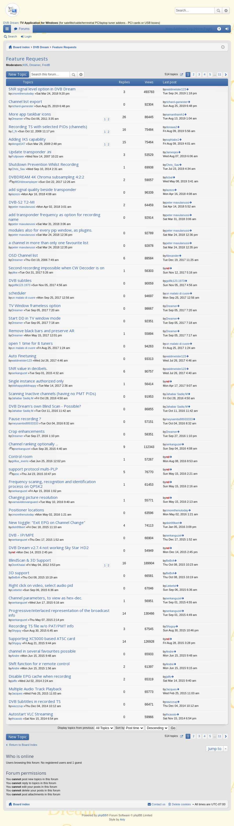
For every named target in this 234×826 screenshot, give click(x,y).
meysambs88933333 (25, 423)
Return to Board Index (23, 744)
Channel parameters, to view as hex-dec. (45, 597)
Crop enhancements (27, 431)
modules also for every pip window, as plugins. (50, 230)
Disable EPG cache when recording (40, 676)
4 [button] (204, 74)
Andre (15, 655)
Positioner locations (26, 509)
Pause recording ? (25, 418)
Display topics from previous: (86, 727)
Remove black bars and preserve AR (41, 330)
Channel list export (25, 101)
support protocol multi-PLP (33, 469)
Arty (122, 819)
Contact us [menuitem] (158, 804)
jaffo (14, 680)
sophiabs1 (172, 139)
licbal (169, 177)
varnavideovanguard (25, 502)
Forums (24, 29)
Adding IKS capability (27, 139)
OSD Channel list (23, 255)
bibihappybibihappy (24, 385)
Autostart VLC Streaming (31, 714)
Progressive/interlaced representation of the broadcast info (59, 613)
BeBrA (170, 560)
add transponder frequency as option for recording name (54, 217)
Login (28, 36)
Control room (20, 456)
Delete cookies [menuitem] (181, 804)
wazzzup (17, 706)
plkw (15, 272)
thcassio (17, 718)
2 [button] (193, 74)
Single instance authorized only (36, 381)
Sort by (129, 727)
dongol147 (18, 143)
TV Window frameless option (35, 305)
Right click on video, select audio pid (41, 585)
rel (167, 268)
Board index (21, 47)
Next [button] (225, 74)
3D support (19, 572)
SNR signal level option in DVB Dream (42, 88)
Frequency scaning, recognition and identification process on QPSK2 (52, 484)
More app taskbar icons (30, 114)
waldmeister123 (176, 89)
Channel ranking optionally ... (33, 443)
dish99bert (18, 527)
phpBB (102, 815)
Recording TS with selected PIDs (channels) (48, 126)
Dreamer (35, 65)
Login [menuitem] (228, 30)
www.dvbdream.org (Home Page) (189, 29)
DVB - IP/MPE (21, 535)
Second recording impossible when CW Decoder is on (56, 267)
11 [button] (219, 74)
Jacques (17, 693)
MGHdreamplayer (26, 181)
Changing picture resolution (33, 497)
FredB (46, 65)
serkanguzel (19, 373)
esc (17, 473)
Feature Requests (64, 47)
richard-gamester (22, 106)
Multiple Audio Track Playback (35, 688)
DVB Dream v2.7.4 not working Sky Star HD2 (49, 547)
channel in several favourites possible (42, 651)
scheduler (17, 293)
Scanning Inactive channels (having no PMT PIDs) (52, 393)
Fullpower (18, 156)
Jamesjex (172, 152)
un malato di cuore (24, 297)
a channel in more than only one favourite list (48, 242)
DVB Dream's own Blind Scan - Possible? (45, 406)
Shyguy (16, 630)
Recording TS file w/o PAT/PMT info (41, 625)
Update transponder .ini (30, 151)
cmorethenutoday (23, 93)
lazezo (16, 194)
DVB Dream (11, 22)
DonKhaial (18, 564)
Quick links (8, 30)
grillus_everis (20, 461)
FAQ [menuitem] (221, 30)
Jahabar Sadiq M (22, 398)
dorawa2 (171, 127)
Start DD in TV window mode (35, 318)
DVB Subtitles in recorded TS (35, 701)
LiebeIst (17, 590)
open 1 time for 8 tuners (31, 343)
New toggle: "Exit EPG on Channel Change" (47, 522)
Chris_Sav (18, 169)
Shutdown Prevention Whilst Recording (44, 164)
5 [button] (210, 74)
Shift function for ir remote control (39, 663)
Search (218, 10)
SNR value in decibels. (28, 368)
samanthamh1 (175, 114)
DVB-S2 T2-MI (22, 202)
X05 (25, 65)
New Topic (17, 74)
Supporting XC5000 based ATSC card (42, 638)
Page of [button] (181, 74)
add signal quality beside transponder (42, 189)
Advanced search (225, 10)
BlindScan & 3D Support (30, 560)
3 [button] (199, 74)
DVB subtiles (20, 280)
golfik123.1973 (21, 285)
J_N (14, 131)
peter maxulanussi (23, 206)
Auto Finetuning (22, 355)
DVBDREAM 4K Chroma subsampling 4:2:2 (46, 176)
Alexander (172, 255)
